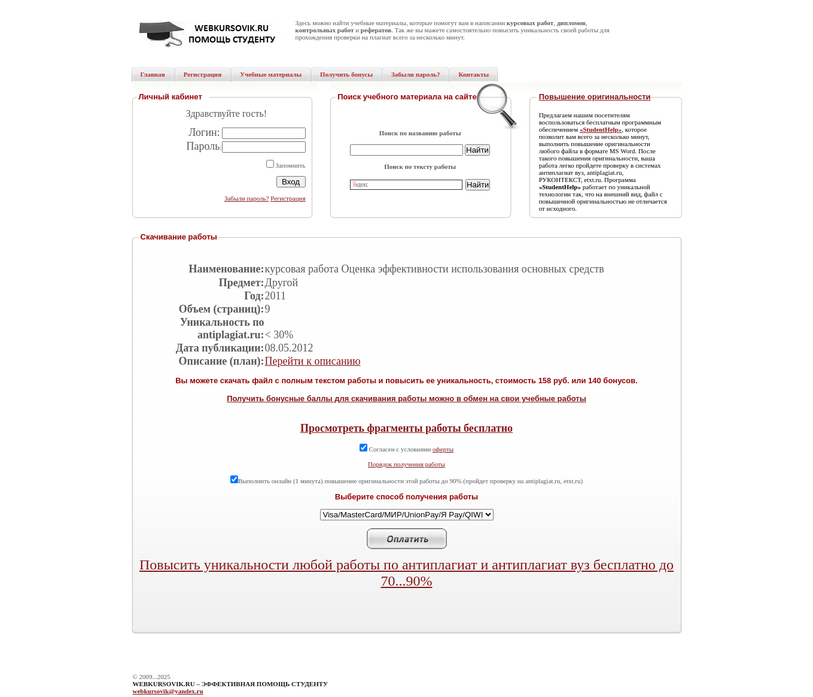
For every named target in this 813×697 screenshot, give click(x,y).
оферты (443, 449)
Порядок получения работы (406, 464)
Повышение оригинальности (595, 96)
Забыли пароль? (246, 198)
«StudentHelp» (601, 129)
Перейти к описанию (313, 361)
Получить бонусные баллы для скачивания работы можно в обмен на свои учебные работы (406, 398)
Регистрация (287, 198)
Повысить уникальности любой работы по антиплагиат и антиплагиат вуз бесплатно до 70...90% (406, 573)
